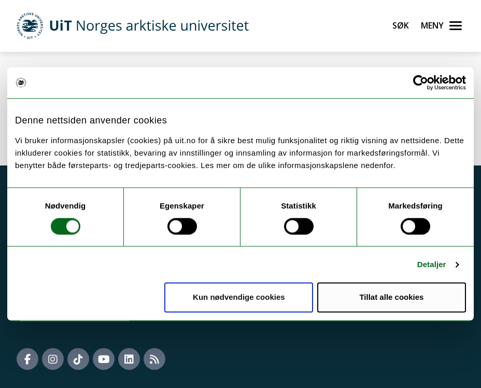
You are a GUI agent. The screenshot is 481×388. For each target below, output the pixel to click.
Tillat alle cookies (391, 297)
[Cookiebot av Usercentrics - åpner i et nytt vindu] (420, 82)
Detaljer (431, 264)
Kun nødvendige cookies (239, 297)
